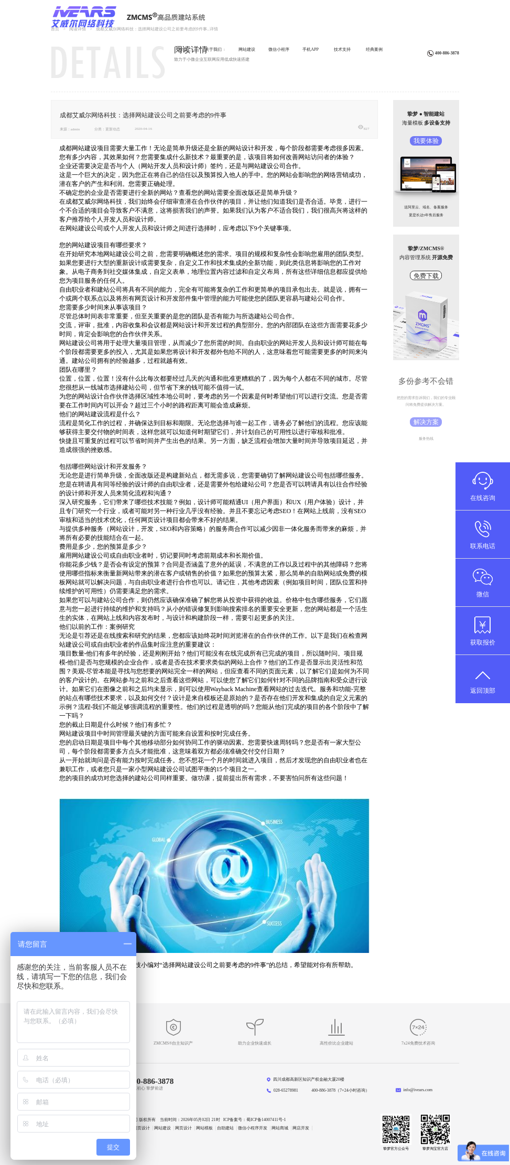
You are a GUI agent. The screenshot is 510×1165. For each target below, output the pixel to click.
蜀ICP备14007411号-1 (266, 1119)
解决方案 (426, 422)
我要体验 (426, 141)
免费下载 (426, 276)
